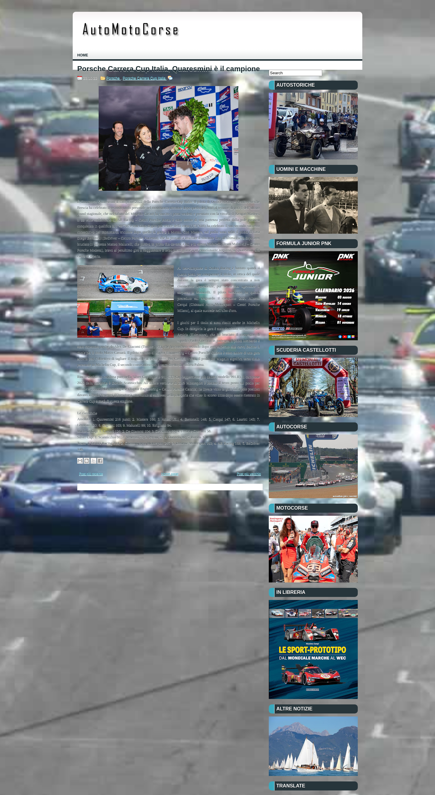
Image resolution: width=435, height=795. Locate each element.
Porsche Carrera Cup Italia (145, 78)
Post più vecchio (249, 474)
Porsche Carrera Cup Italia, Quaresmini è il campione (168, 68)
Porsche (113, 78)
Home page (170, 474)
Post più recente (91, 474)
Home (82, 55)
